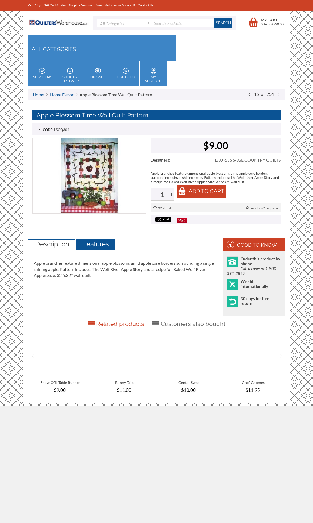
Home (38, 94)
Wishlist (162, 208)
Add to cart (201, 191)
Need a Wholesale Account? (115, 5)
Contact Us (146, 5)
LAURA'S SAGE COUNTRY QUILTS (248, 159)
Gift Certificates (55, 5)
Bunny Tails (124, 382)
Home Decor (62, 94)
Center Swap (189, 382)
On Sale (98, 73)
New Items (42, 73)
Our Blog (34, 5)
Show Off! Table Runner (60, 382)
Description (52, 244)
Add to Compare (262, 208)
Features (96, 244)
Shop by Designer (81, 5)
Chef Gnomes (253, 382)
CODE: (48, 130)
